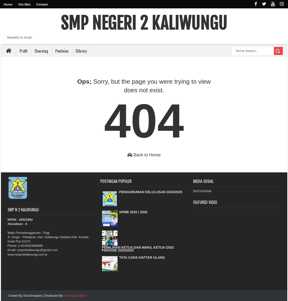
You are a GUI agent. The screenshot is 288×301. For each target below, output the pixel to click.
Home (8, 4)
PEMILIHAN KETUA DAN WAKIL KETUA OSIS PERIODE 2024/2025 (138, 249)
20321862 (26, 219)
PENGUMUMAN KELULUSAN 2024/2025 (150, 192)
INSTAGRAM (202, 191)
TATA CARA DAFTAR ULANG (142, 257)
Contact (42, 4)
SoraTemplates (32, 295)
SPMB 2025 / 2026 (133, 212)
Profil (24, 51)
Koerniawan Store (74, 295)
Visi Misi (24, 4)
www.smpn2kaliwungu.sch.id (27, 254)
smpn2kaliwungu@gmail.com (37, 250)
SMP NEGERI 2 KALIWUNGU (144, 23)
